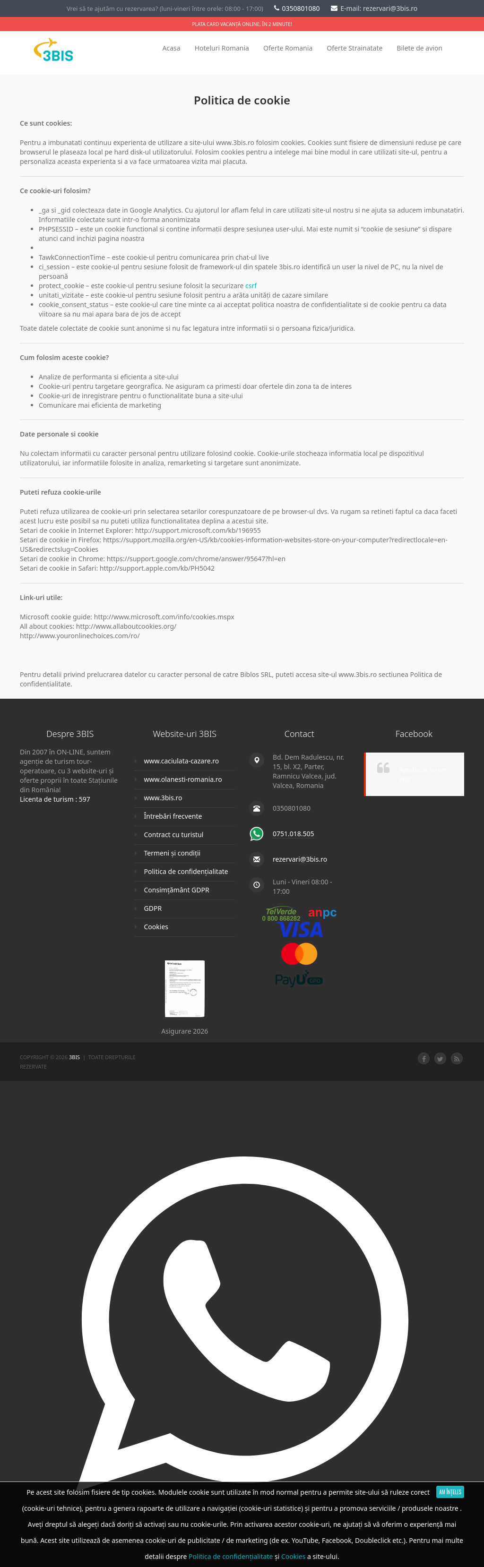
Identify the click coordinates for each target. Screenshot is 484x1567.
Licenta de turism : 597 (55, 799)
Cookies (156, 926)
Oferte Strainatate (354, 47)
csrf (251, 285)
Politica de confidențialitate (186, 871)
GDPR (153, 908)
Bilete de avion (419, 47)
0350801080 (297, 8)
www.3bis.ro (163, 797)
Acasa (172, 47)
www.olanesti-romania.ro (183, 779)
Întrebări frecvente (173, 816)
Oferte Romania (287, 47)
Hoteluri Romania (222, 47)
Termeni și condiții (172, 852)
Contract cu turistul (174, 834)
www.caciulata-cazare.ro (181, 760)
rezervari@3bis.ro (300, 859)
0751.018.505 (293, 833)
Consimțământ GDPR (176, 889)
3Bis (75, 1057)
